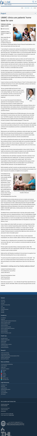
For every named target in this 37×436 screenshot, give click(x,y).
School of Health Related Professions (7, 327)
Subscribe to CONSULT (5, 367)
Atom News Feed (5, 378)
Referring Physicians (4, 346)
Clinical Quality (3, 340)
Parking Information (4, 308)
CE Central (3, 299)
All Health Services (4, 337)
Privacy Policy (3, 389)
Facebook (3, 369)
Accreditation (3, 316)
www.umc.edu (3, 409)
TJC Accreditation (4, 391)
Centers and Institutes (5, 351)
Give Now (2, 302)
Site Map (2, 309)
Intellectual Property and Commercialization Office (10, 354)
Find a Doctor (3, 341)
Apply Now (3, 318)
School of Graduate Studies (6, 325)
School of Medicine (4, 328)
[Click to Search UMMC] (33, 2)
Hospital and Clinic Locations (6, 343)
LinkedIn (3, 375)
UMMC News (3, 366)
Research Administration (5, 356)
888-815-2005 (11, 413)
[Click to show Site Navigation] (36, 2)
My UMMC (3, 306)
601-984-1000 (11, 412)
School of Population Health (6, 331)
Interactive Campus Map (5, 303)
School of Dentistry (4, 324)
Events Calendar (4, 364)
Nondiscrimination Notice (5, 388)
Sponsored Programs (5, 357)
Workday (2, 311)
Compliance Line (4, 383)
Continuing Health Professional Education (8, 319)
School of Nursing (4, 330)
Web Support (3, 392)
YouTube (3, 372)
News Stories (19, 2)
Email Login (3, 300)
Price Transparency (4, 344)
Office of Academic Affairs (5, 321)
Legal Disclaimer (4, 386)
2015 (31, 6)
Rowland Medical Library (5, 322)
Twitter (3, 370)
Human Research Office (5, 353)
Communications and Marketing (7, 363)
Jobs (2, 305)
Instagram (3, 373)
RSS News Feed (4, 376)
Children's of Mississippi (5, 338)
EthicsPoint (3, 385)
